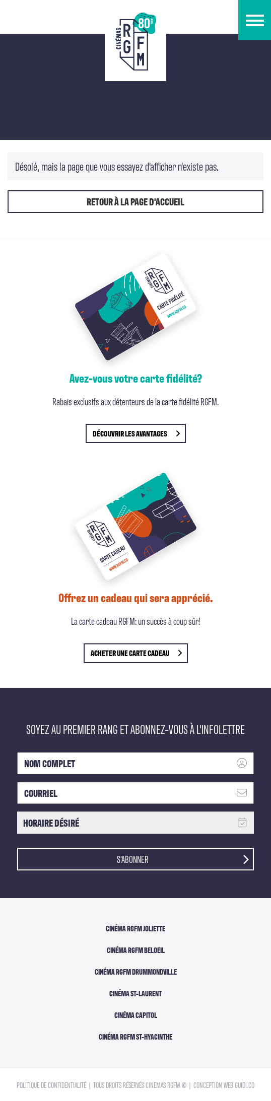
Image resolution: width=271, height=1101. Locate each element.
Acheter (136, 652)
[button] (254, 20)
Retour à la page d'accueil (135, 201)
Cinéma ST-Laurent (135, 993)
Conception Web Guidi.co (223, 1084)
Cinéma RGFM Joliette (135, 928)
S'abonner (183, 858)
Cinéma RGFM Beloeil (136, 950)
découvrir (136, 433)
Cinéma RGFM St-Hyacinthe (135, 1037)
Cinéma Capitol (135, 1015)
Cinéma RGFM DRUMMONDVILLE (136, 972)
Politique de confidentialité (52, 1084)
